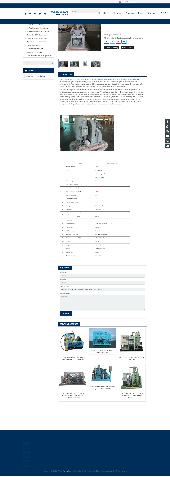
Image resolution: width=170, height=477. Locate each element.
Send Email (127, 69)
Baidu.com (41, 98)
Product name (64, 309)
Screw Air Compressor (34, 43)
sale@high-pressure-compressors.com (54, 5)
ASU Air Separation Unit (35, 70)
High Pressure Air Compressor (37, 63)
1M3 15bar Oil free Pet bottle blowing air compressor (125, 60)
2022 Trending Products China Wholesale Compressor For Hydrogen (132, 421)
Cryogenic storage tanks (35, 46)
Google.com (30, 98)
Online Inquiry (111, 69)
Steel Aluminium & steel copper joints (39, 77)
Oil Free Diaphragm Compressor (37, 50)
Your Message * (65, 317)
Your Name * (64, 294)
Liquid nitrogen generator (35, 74)
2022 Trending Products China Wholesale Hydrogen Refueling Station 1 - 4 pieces (73, 421)
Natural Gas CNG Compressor (37, 56)
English (123, 1)
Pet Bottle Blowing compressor (37, 60)
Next (98, 57)
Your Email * (64, 302)
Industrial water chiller (34, 67)
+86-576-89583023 (31, 5)
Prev (60, 57)
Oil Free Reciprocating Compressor (38, 53)
